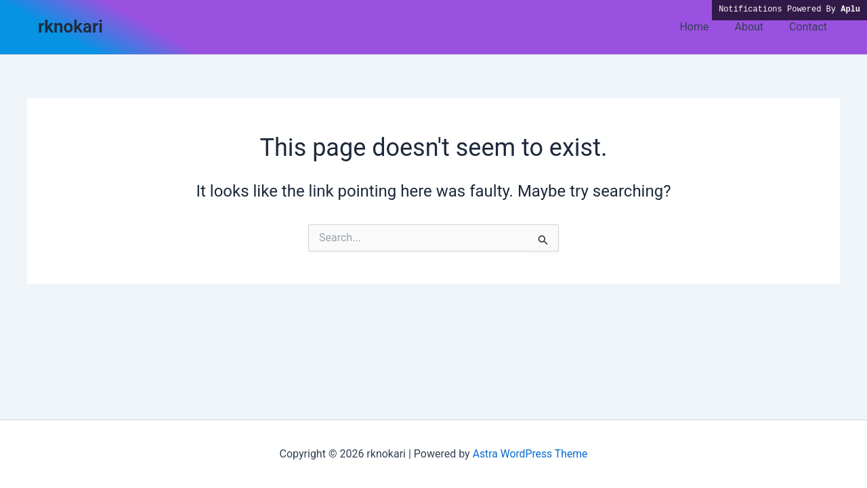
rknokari (70, 26)
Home (704, 26)
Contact (810, 26)
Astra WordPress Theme (529, 453)
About (754, 26)
